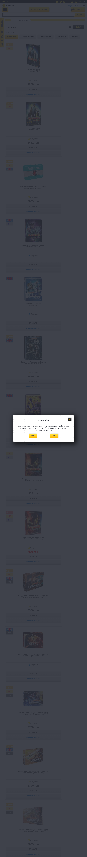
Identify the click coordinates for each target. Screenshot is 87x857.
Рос (54, 436)
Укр (32, 436)
